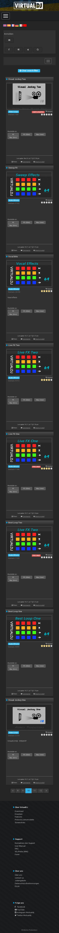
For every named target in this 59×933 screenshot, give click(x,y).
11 (35, 791)
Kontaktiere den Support (25, 843)
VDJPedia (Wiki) (21, 851)
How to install (40, 162)
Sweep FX (12, 168)
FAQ (16, 849)
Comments (26, 162)
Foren (17, 854)
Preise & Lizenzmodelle (24, 820)
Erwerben (18, 814)
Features (18, 817)
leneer (50, 111)
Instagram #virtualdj (24, 912)
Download (19, 811)
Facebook (20, 907)
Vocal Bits (13, 257)
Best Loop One (15, 611)
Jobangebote (20, 880)
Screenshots (20, 822)
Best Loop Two (15, 523)
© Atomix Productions (29, 930)
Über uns (18, 875)
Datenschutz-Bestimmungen (27, 883)
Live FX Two (14, 345)
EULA (17, 886)
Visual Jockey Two (17, 79)
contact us (19, 878)
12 (41, 791)
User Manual (20, 846)
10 (28, 791)
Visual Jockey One (17, 700)
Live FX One (14, 434)
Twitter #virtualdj (23, 915)
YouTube (19, 910)
